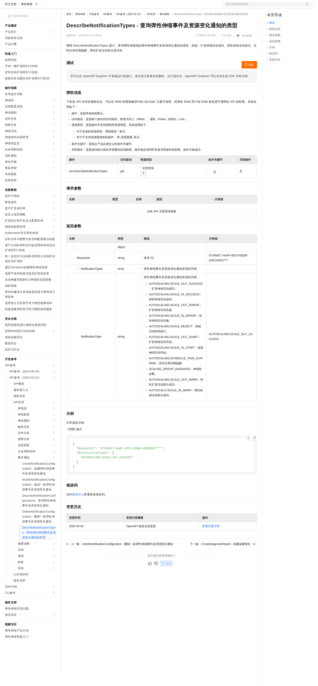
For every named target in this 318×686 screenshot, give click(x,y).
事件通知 (164, 27)
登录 (306, 6)
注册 (291, 6)
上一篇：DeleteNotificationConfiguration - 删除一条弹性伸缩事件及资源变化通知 (119, 558)
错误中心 (78, 508)
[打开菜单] (6, 6)
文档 (262, 6)
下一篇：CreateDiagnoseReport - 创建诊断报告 (222, 558)
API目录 (151, 27)
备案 (271, 6)
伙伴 (111, 6)
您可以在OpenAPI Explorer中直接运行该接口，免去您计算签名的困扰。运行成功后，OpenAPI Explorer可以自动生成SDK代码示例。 (160, 89)
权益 (78, 6)
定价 (88, 6)
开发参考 (94, 27)
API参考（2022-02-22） (129, 27)
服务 (121, 6)
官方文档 (10, 17)
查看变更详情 (211, 540)
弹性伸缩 (26, 17)
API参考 (107, 27)
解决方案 (66, 6)
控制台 (281, 6)
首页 (68, 27)
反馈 (166, 577)
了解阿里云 (135, 6)
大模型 (42, 6)
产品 (53, 6)
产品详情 (226, 48)
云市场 (99, 6)
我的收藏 (247, 48)
